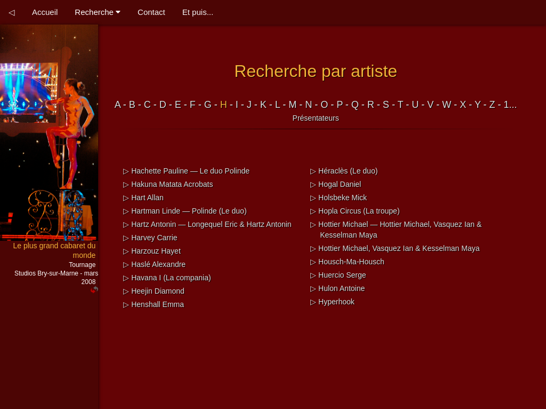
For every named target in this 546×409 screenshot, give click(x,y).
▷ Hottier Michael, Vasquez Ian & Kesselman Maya (394, 248)
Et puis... (197, 12)
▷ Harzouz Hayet (151, 251)
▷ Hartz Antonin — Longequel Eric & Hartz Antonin (207, 224)
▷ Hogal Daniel (335, 184)
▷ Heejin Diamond (153, 291)
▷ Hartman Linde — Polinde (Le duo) (184, 211)
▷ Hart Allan (143, 197)
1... (510, 104)
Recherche (98, 12)
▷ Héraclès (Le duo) (344, 171)
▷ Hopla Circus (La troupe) (354, 211)
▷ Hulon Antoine (337, 288)
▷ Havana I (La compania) (167, 277)
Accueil (45, 12)
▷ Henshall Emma (153, 304)
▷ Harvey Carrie (150, 237)
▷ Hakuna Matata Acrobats (168, 184)
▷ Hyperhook (332, 301)
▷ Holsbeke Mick (338, 197)
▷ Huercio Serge (338, 275)
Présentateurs (316, 118)
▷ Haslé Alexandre (154, 264)
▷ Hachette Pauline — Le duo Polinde (186, 171)
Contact (151, 12)
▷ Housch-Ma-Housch (347, 261)
